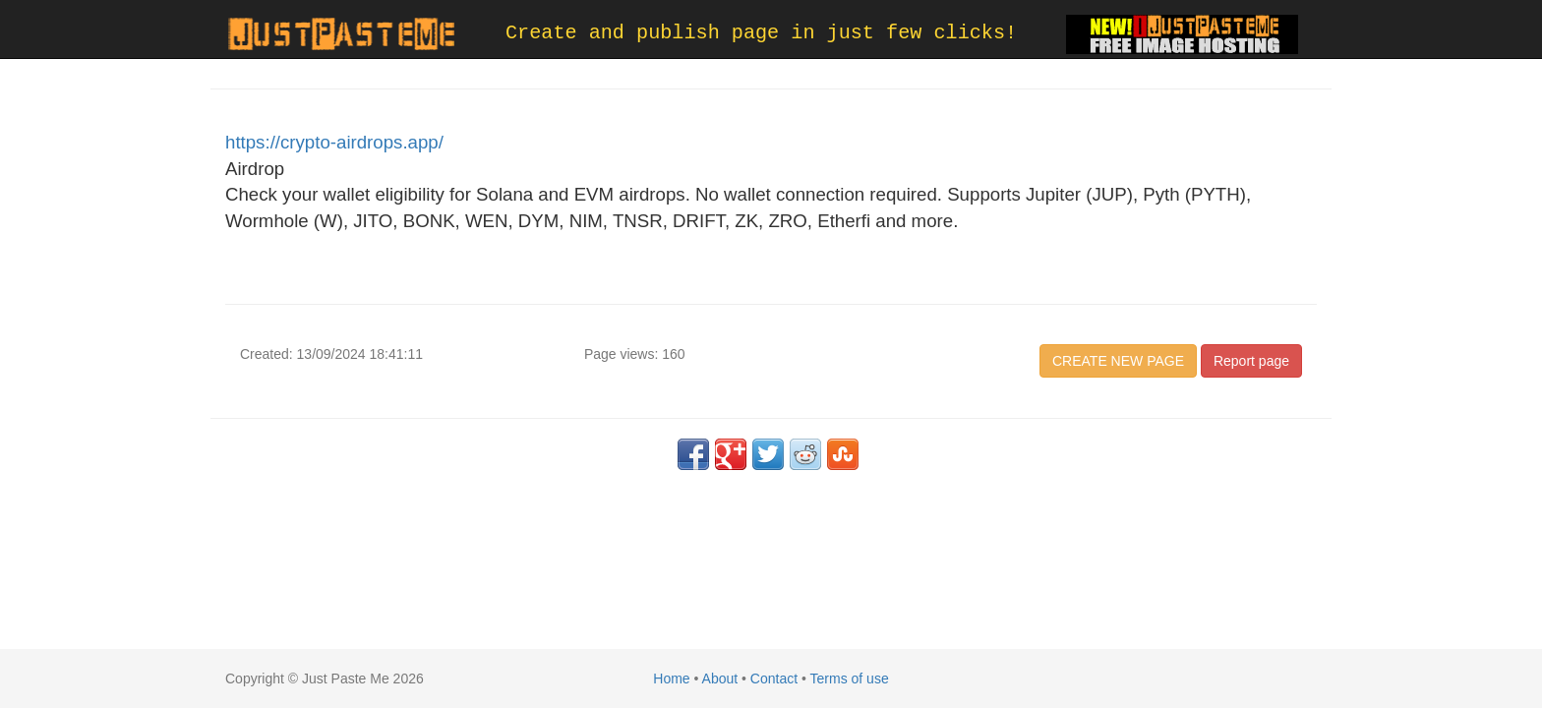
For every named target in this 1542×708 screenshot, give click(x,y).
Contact (774, 678)
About (720, 678)
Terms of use (849, 678)
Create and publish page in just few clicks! (761, 33)
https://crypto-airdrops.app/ (334, 142)
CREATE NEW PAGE (1118, 361)
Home (671, 678)
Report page (1251, 361)
